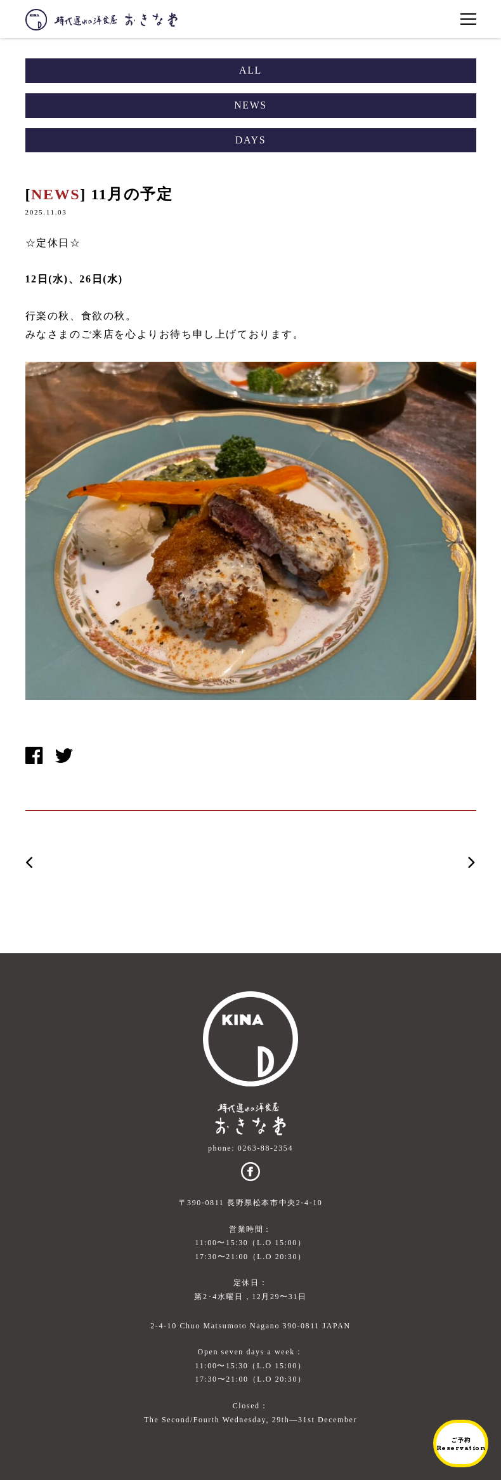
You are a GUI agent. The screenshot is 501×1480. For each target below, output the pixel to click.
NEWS (250, 105)
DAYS (250, 140)
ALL (250, 70)
